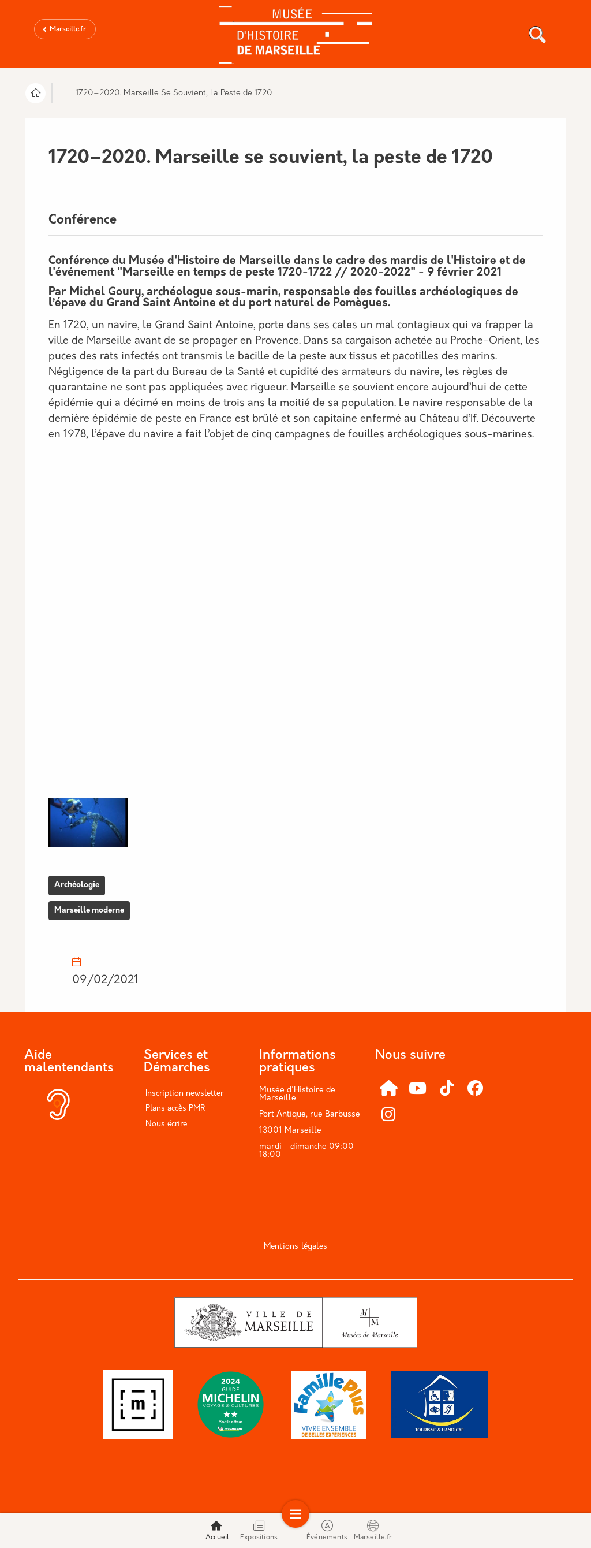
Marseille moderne (89, 910)
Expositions (259, 1530)
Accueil (217, 1530)
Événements (326, 1530)
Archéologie (76, 885)
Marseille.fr (68, 29)
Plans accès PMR (175, 1108)
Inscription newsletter (184, 1093)
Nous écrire (166, 1124)
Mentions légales (295, 1247)
